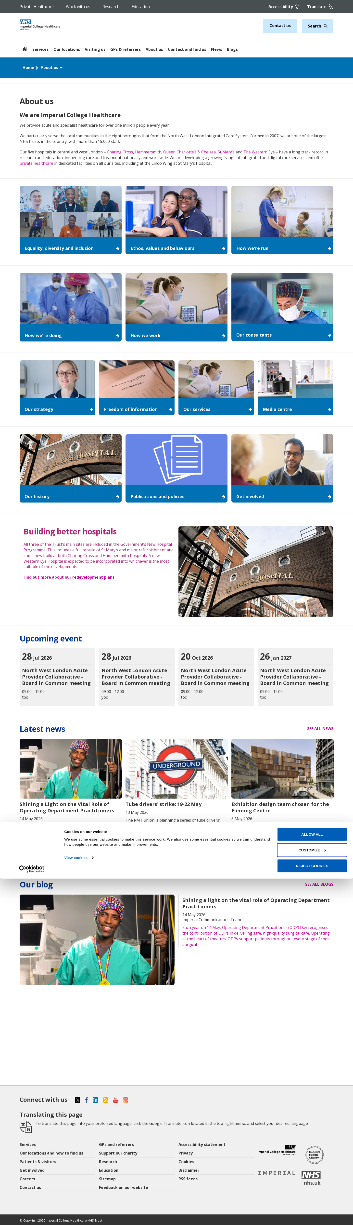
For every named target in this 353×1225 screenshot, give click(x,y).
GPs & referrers (125, 49)
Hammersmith (148, 152)
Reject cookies (312, 1212)
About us (154, 49)
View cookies (76, 1204)
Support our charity (118, 1153)
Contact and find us (187, 49)
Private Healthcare (37, 6)
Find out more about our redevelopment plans (69, 577)
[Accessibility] (284, 7)
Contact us (280, 25)
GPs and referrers (116, 1144)
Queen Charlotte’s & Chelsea (189, 152)
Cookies (186, 1161)
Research (110, 6)
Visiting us (95, 49)
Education (141, 6)
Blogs (232, 49)
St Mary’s (226, 152)
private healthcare (36, 163)
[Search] (324, 26)
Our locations (66, 49)
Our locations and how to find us (51, 1153)
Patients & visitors (38, 1161)
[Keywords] (314, 26)
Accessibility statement (202, 1144)
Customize (312, 1196)
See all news (320, 728)
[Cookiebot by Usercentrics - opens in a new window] (31, 1215)
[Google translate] (320, 6)
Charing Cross (120, 152)
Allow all (312, 1181)
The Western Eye (259, 152)
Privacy (185, 1153)
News (216, 49)
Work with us (78, 6)
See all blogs (319, 884)
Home (28, 67)
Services (40, 49)
